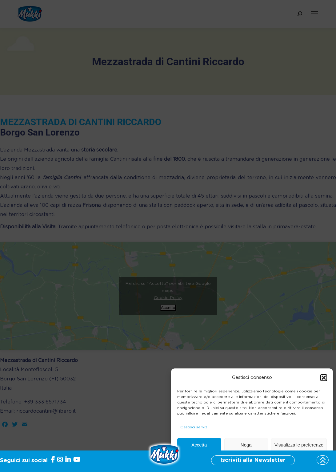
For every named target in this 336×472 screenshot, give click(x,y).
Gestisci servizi (194, 427)
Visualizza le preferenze (298, 444)
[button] (324, 378)
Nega (246, 444)
